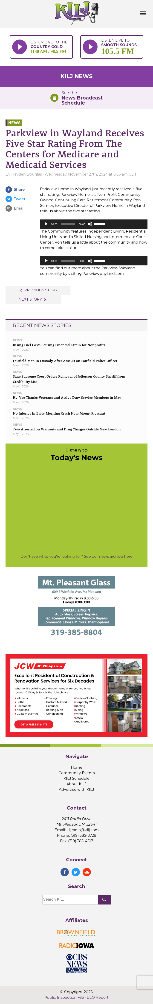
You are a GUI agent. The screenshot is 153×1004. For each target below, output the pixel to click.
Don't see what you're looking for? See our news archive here (76, 556)
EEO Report (98, 997)
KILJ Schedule (76, 778)
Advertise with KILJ (76, 789)
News (14, 123)
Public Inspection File (64, 997)
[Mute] (90, 224)
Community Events (76, 773)
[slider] (68, 224)
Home (76, 767)
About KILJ (76, 784)
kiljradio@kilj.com (82, 830)
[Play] (46, 224)
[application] (93, 224)
